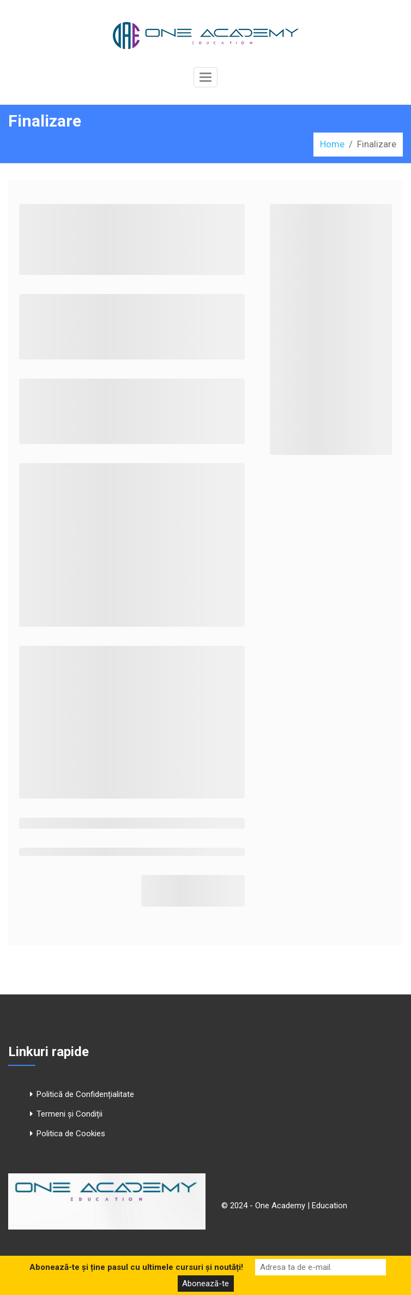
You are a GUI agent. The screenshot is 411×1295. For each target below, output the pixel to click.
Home (332, 144)
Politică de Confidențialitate (85, 1094)
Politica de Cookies (71, 1133)
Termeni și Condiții (69, 1114)
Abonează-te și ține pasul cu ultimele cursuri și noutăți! (136, 1267)
